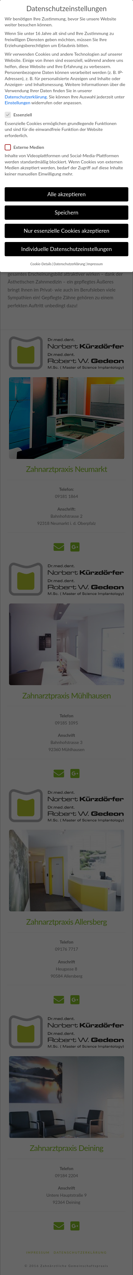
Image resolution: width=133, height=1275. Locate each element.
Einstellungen (17, 93)
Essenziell (20, 106)
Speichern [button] (66, 203)
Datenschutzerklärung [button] (69, 255)
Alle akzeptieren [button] (66, 185)
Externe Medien (26, 138)
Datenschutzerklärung (26, 87)
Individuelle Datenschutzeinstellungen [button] (66, 239)
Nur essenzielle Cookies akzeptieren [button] (66, 221)
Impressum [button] (95, 255)
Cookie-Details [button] (40, 255)
